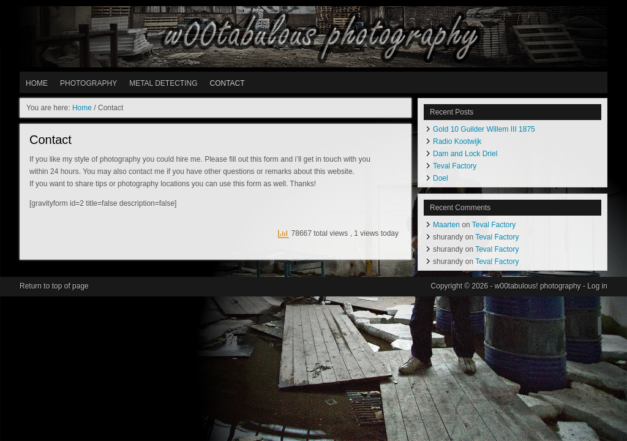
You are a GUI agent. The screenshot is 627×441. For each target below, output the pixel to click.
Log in (597, 286)
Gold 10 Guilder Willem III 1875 (484, 129)
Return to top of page (54, 286)
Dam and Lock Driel (465, 153)
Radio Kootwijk (457, 141)
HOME (37, 83)
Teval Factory (454, 166)
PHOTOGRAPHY (88, 83)
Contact (226, 83)
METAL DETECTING (163, 83)
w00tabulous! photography (313, 36)
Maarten (446, 225)
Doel (440, 178)
